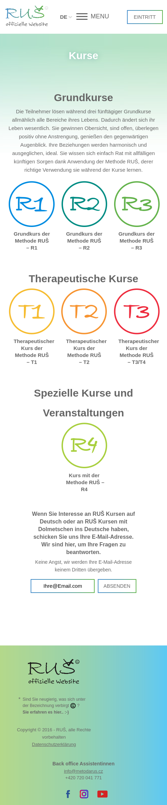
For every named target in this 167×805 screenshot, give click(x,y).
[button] (84, 16)
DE (63, 17)
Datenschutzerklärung (54, 744)
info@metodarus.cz (83, 771)
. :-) (46, 712)
